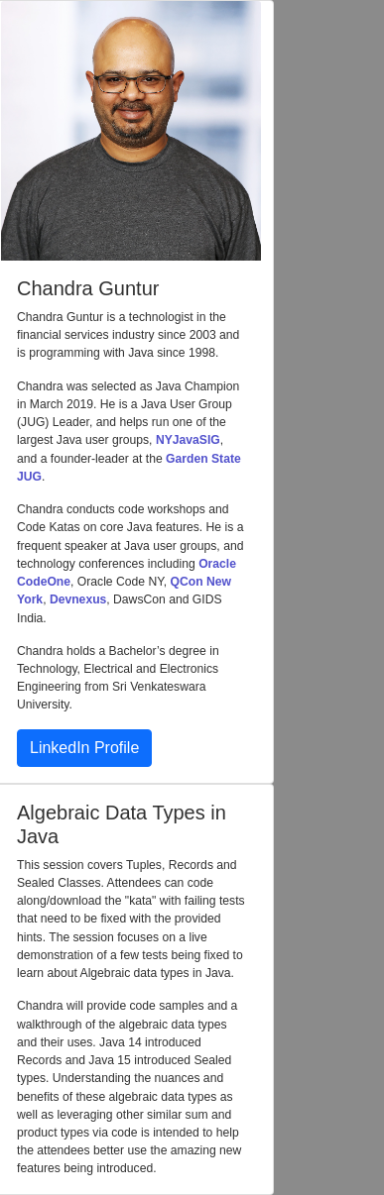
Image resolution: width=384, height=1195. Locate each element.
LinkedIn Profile (84, 747)
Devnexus (78, 599)
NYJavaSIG (188, 440)
